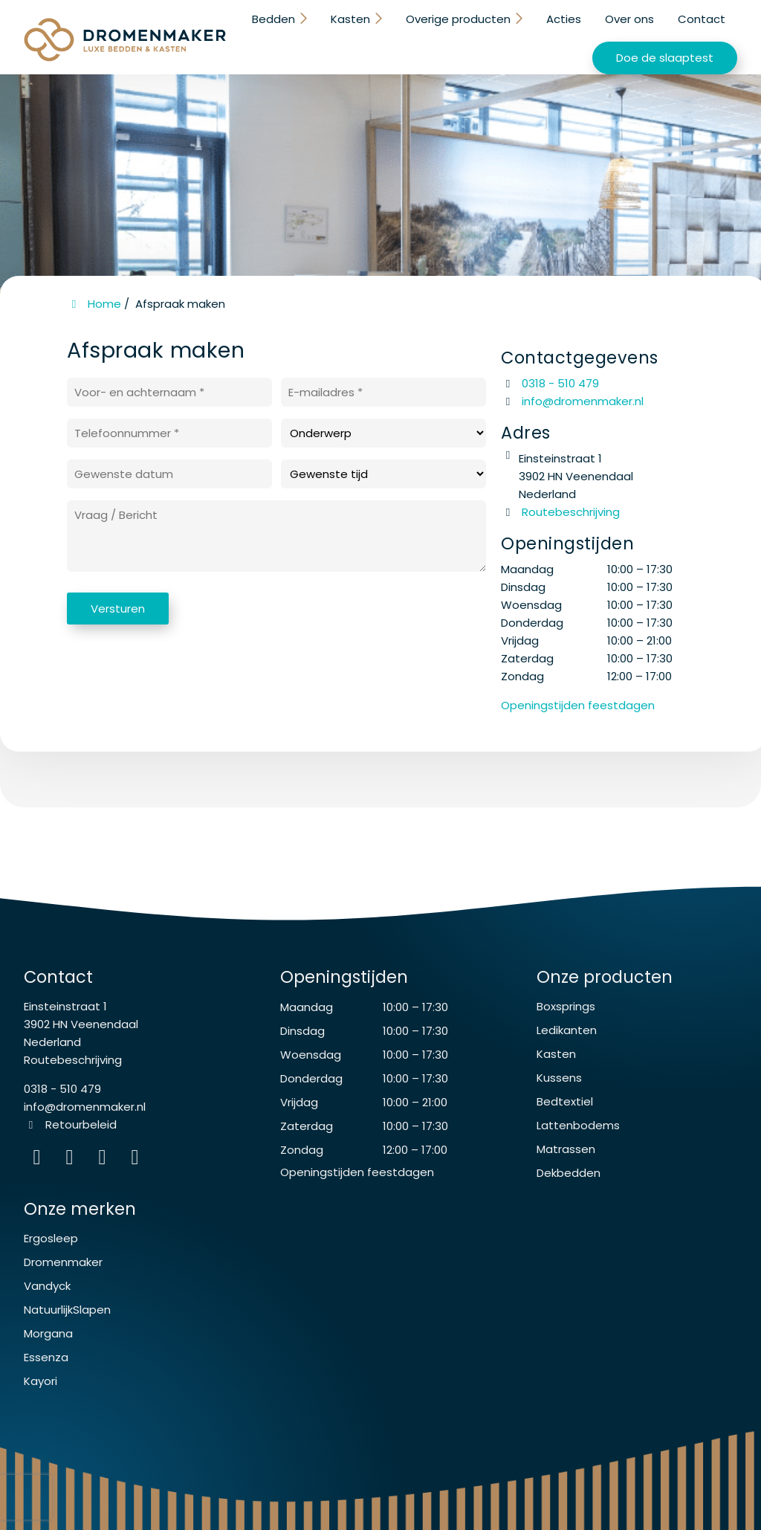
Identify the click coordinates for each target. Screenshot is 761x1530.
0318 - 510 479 (550, 383)
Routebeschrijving (560, 512)
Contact (701, 19)
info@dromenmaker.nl (583, 401)
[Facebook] (72, 1160)
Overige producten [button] (459, 19)
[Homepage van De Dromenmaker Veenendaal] (125, 40)
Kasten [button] (353, 19)
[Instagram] (40, 1160)
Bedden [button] (277, 19)
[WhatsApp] (105, 1160)
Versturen (118, 608)
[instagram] (137, 1160)
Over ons (629, 19)
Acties (563, 19)
